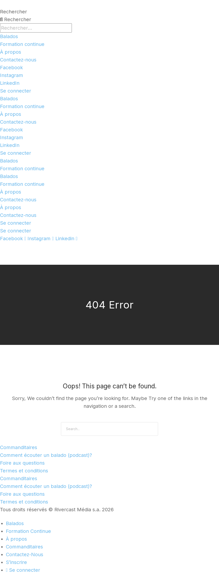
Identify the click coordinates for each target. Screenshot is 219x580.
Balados (9, 36)
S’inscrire (16, 562)
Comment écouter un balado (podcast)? (46, 455)
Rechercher (13, 12)
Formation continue (22, 44)
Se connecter (15, 91)
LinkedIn (9, 83)
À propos (10, 52)
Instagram (11, 75)
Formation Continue (28, 531)
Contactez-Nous (24, 554)
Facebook (11, 67)
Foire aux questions (22, 463)
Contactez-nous (18, 60)
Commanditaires (18, 447)
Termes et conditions (24, 471)
